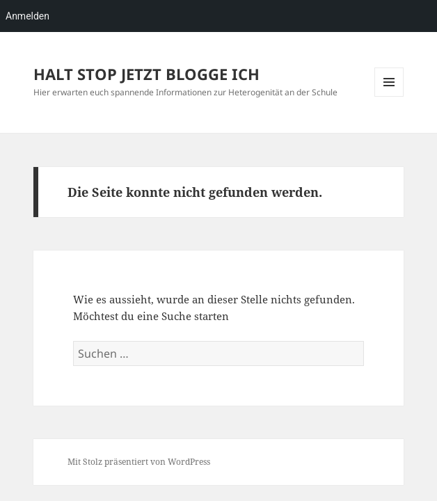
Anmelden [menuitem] (27, 16)
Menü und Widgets (389, 96)
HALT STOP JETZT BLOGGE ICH (146, 73)
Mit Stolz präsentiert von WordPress (138, 462)
